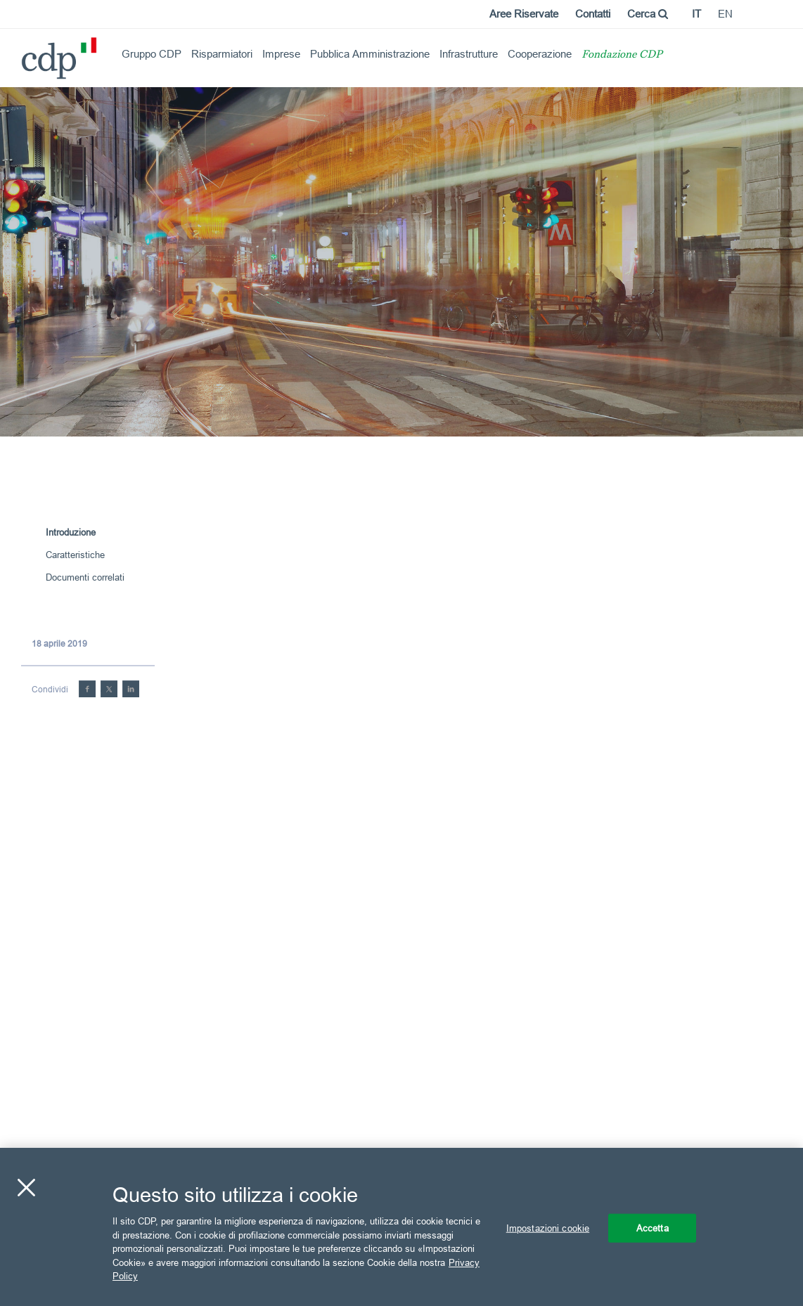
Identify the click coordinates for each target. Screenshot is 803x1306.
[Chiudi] (26, 1187)
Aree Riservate (523, 14)
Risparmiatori (221, 54)
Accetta (652, 1227)
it (696, 14)
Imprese (281, 54)
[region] (401, 1227)
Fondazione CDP (622, 55)
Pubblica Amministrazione (370, 54)
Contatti (592, 14)
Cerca (647, 14)
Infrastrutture (468, 54)
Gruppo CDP (151, 54)
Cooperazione (540, 54)
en (725, 14)
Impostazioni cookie (547, 1227)
